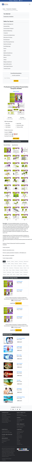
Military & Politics (7, 55)
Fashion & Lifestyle (7, 44)
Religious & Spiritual (8, 61)
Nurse (7, 270)
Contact (18, 441)
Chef (11, 265)
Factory (4, 272)
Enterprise (17, 270)
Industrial (21, 270)
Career (21, 274)
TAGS (4, 261)
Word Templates (20, 414)
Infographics (4, 441)
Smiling (12, 263)
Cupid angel (19, 346)
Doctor (21, 272)
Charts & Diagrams (5, 419)
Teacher (17, 274)
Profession (25, 274)
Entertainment (7, 39)
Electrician (5, 263)
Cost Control (19, 363)
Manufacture (26, 261)
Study (13, 272)
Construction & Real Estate (9, 35)
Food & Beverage (7, 46)
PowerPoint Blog (5, 422)
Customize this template (16, 141)
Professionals (19, 281)
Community (21, 261)
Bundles (3, 436)
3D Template (4, 415)
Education (16, 263)
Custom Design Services (6, 420)
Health (9, 263)
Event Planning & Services (9, 41)
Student (12, 261)
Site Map (18, 440)
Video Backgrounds (20, 419)
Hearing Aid (19, 371)
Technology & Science (8, 66)
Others (5, 59)
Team (4, 270)
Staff (11, 274)
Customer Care (19, 444)
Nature (5, 57)
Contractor (25, 263)
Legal (5, 50)
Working (25, 270)
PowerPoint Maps (5, 418)
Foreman (14, 265)
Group (10, 270)
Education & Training (8, 37)
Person (14, 274)
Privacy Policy (19, 436)
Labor (24, 265)
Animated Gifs (19, 420)
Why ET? (18, 433)
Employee (8, 261)
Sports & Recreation (8, 64)
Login (11, 0)
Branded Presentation (6, 439)
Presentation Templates (8, 16)
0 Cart (21, 0)
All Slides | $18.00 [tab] (22, 118)
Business (8, 265)
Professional (25, 272)
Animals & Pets (6, 26)
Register (16, 0)
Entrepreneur (20, 265)
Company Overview (20, 431)
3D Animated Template (6, 416)
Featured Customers (5, 431)
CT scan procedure (21, 338)
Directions (19, 443)
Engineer (16, 261)
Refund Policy (19, 437)
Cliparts (18, 422)
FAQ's (18, 439)
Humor (5, 48)
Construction (9, 272)
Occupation (17, 272)
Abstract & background (8, 24)
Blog (3, 442)
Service (4, 265)
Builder (8, 274)
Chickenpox (19, 388)
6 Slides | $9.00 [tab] (10, 118)
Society (27, 265)
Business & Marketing (8, 30)
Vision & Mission (20, 432)
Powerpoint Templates (21, 425)
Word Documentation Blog (22, 415)
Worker (13, 270)
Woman (4, 274)
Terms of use (19, 435)
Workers (20, 263)
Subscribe (16, 80)
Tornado (18, 380)
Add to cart (18, 303)
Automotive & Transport (9, 28)
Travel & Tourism (7, 68)
